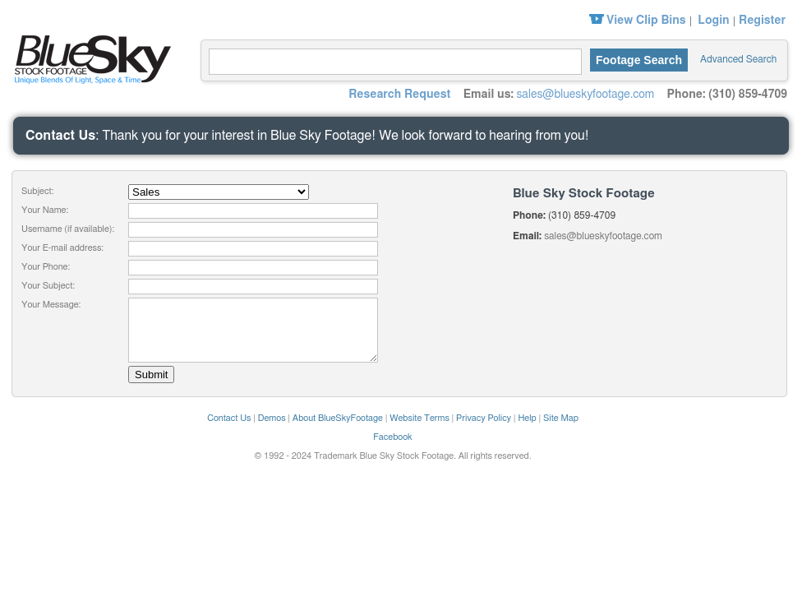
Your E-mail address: (62, 247)
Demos (272, 418)
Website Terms (419, 418)
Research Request (399, 94)
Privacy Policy (483, 418)
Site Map (560, 418)
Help (527, 418)
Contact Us (229, 418)
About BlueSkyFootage (338, 418)
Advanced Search (738, 59)
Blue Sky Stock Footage (89, 57)
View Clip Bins (646, 20)
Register (762, 20)
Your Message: (51, 304)
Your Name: (44, 210)
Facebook (393, 437)
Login (713, 20)
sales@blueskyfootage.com (585, 94)
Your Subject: (48, 285)
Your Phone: (45, 266)
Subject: (37, 191)
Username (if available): (67, 229)
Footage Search (639, 60)
